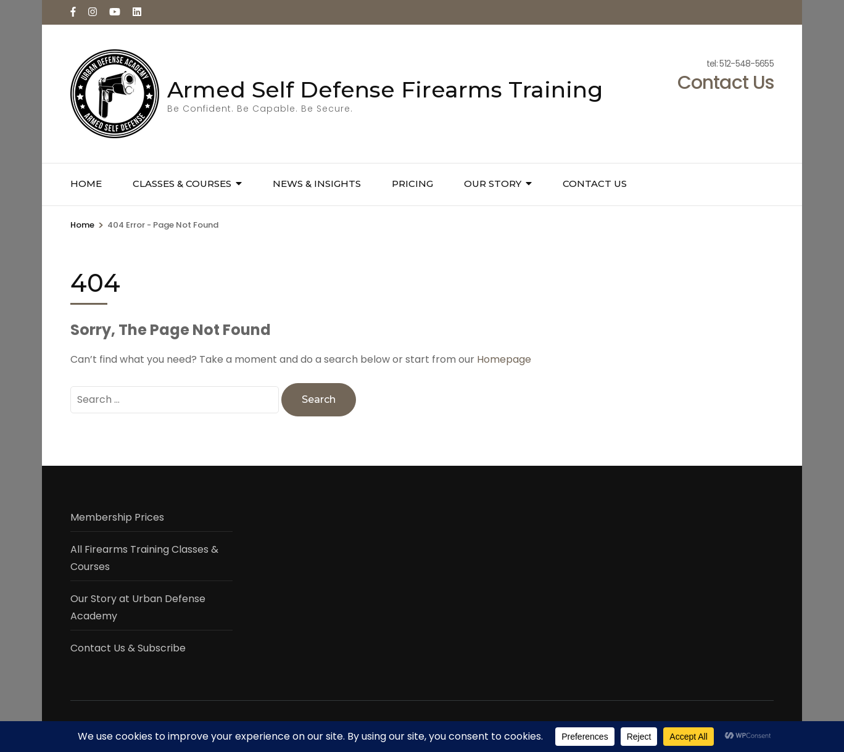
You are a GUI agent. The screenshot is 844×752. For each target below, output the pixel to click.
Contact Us (595, 183)
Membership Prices (117, 517)
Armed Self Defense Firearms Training (385, 89)
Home (86, 183)
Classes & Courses (182, 183)
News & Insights (317, 183)
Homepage (504, 359)
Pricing (412, 183)
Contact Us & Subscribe (128, 648)
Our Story (492, 183)
